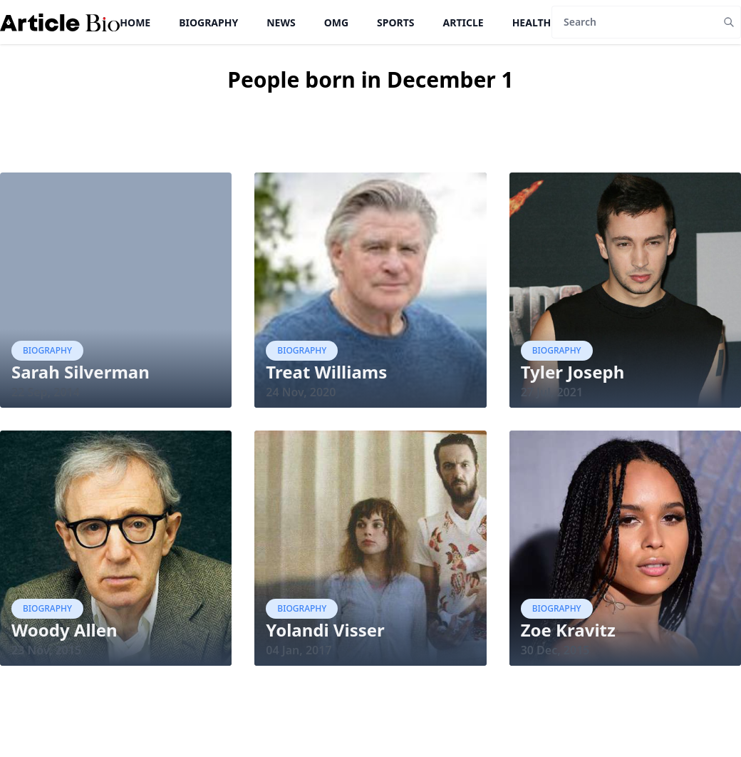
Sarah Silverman (80, 371)
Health (531, 22)
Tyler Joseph (573, 371)
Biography (208, 22)
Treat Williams (326, 371)
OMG (336, 22)
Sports (395, 22)
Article (463, 22)
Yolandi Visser (325, 630)
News (280, 22)
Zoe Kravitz (568, 630)
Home (135, 22)
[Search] (634, 22)
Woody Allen (64, 630)
